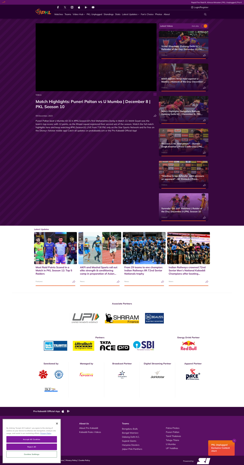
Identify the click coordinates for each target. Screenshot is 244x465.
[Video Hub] (79, 14)
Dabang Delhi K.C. (131, 436)
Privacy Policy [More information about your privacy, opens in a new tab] (45, 449)
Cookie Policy (84, 460)
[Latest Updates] (130, 14)
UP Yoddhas (172, 448)
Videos (39, 95)
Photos (39, 432)
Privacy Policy (71, 460)
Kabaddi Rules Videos (90, 432)
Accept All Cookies (31, 455)
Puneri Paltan (172, 432)
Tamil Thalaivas (173, 436)
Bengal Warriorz (130, 432)
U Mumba (171, 444)
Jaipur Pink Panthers (132, 449)
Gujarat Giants (129, 441)
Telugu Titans (172, 440)
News (82, 281)
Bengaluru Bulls (130, 428)
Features (39, 281)
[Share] (155, 116)
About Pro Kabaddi (88, 428)
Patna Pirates (172, 428)
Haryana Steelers (130, 445)
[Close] (57, 439)
